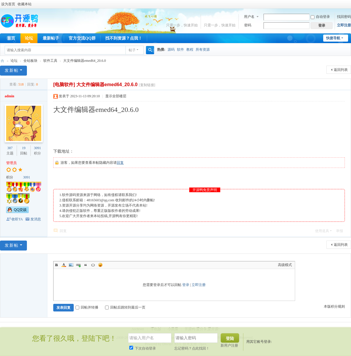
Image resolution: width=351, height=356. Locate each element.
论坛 (29, 38)
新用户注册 (229, 345)
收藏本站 (25, 4)
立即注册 (344, 25)
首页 (11, 38)
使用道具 (322, 231)
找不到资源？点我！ (123, 38)
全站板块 (30, 61)
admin (9, 96)
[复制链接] (147, 85)
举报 (339, 231)
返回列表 (341, 70)
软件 (180, 49)
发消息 (35, 219)
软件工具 (50, 61)
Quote (86, 265)
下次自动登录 (142, 348)
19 (23, 148)
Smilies (100, 265)
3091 (37, 148)
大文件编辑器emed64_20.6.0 (84, 61)
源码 (171, 49)
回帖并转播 (86, 307)
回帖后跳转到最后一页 (125, 307)
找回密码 (344, 17)
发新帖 (12, 70)
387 (10, 148)
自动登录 (320, 17)
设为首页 (8, 4)
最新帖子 (51, 38)
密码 (247, 25)
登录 (185, 285)
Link (78, 265)
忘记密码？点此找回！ (191, 348)
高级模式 (285, 265)
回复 (120, 163)
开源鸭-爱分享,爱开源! (2, 61)
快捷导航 (333, 38)
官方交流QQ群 (82, 38)
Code (93, 265)
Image (71, 265)
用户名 (249, 17)
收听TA (17, 219)
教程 (189, 49)
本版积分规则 (334, 306)
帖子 (132, 50)
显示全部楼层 (115, 96)
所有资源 (203, 49)
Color (64, 265)
